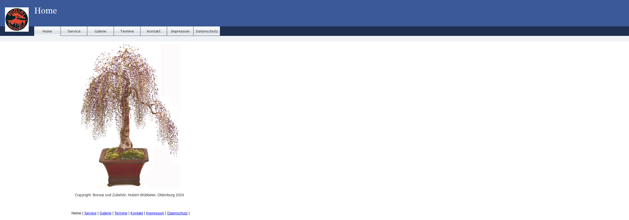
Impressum (155, 213)
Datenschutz (177, 213)
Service (90, 213)
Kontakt (136, 213)
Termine (121, 213)
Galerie (106, 213)
